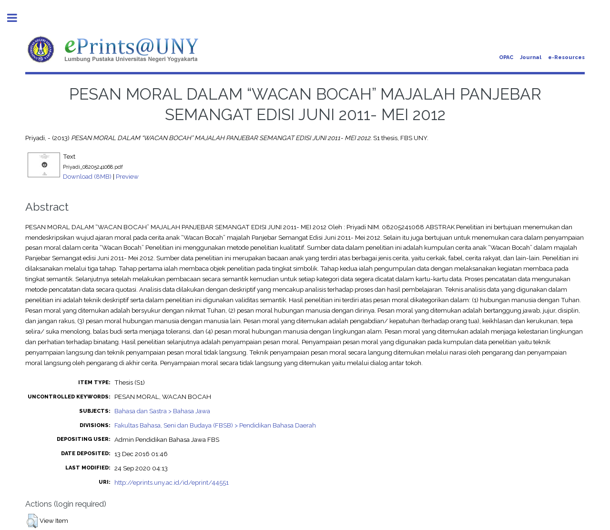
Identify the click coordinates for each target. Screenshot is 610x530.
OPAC (506, 57)
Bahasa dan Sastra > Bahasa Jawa (162, 411)
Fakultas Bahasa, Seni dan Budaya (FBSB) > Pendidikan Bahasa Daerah (215, 425)
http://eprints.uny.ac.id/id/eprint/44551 (171, 482)
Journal (530, 57)
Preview (127, 176)
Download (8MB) (87, 176)
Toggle (17, 18)
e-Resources (566, 57)
